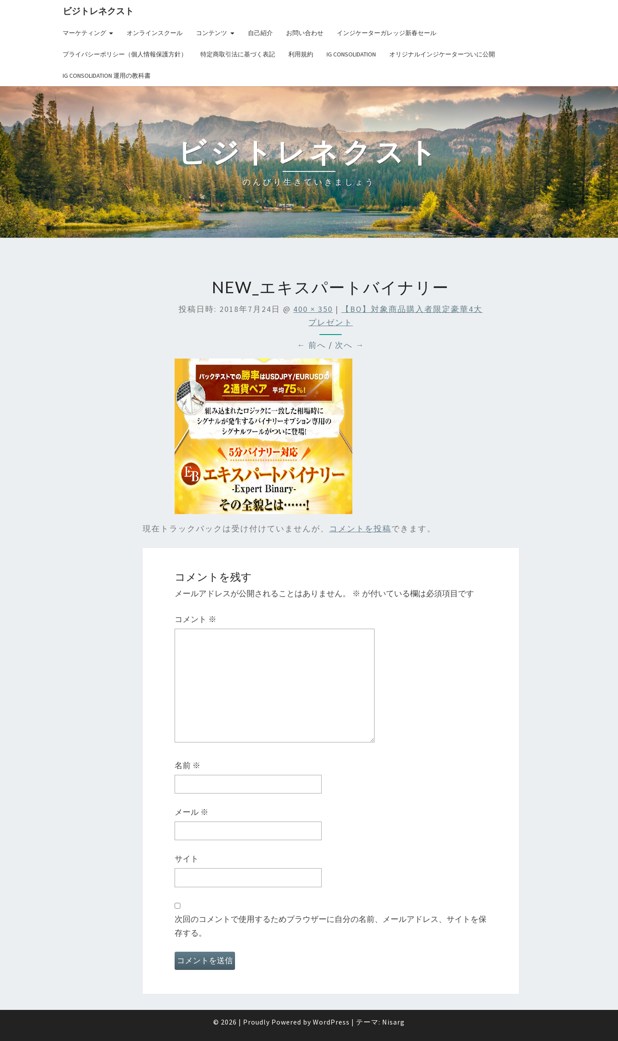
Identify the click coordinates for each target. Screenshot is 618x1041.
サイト (187, 859)
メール (191, 812)
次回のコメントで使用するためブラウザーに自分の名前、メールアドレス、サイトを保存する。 (330, 926)
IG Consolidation (351, 54)
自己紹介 (260, 33)
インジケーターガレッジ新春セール (386, 33)
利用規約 (300, 54)
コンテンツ (211, 33)
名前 (187, 765)
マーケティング (84, 33)
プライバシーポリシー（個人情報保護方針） (125, 54)
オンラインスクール (155, 33)
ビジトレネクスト (98, 10)
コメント (195, 619)
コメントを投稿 (360, 528)
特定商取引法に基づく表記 (237, 54)
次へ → (349, 345)
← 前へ (311, 345)
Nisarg (393, 1021)
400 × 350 (313, 309)
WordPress (331, 1021)
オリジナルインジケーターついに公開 (442, 54)
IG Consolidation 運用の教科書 (107, 76)
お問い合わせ (304, 33)
